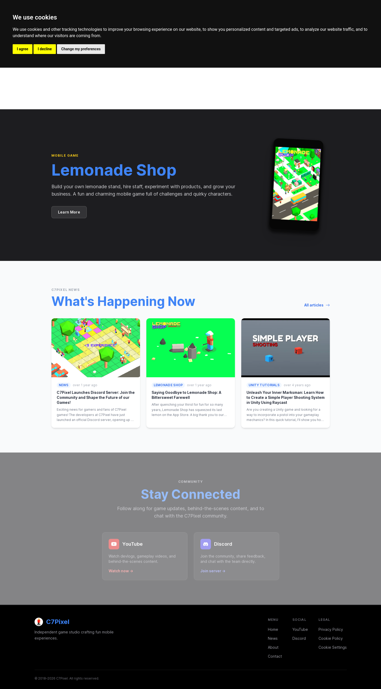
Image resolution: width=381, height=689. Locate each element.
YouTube (300, 629)
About (273, 647)
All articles (317, 305)
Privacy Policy (331, 629)
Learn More (69, 212)
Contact (275, 656)
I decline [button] (45, 49)
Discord (299, 638)
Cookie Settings (333, 647)
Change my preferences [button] (80, 49)
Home (273, 629)
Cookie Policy (331, 638)
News (273, 638)
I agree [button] (22, 49)
